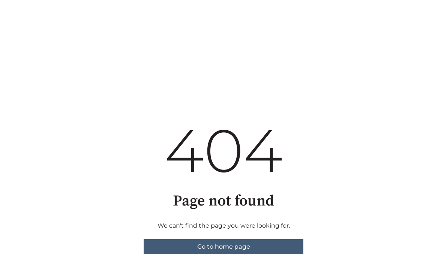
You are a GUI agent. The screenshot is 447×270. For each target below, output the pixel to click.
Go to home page (223, 246)
